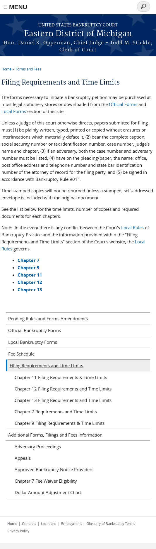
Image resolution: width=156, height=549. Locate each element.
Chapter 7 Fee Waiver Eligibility (46, 481)
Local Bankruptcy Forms (32, 342)
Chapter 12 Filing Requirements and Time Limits (63, 389)
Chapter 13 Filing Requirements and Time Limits (63, 400)
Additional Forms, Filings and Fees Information (55, 435)
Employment (71, 523)
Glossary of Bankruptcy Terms (110, 523)
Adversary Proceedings (38, 446)
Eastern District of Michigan (78, 34)
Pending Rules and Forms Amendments (48, 318)
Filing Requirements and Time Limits (46, 365)
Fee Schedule (21, 354)
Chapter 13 (30, 290)
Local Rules (132, 227)
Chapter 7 (29, 260)
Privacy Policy (18, 530)
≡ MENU (15, 7)
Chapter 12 (30, 282)
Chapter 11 (30, 275)
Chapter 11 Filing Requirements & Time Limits (61, 377)
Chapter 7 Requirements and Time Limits (56, 412)
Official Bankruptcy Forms (34, 330)
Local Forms (13, 111)
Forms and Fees (28, 69)
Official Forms (123, 104)
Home (6, 69)
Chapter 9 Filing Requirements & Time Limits (59, 423)
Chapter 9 (29, 268)
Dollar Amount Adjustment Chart (48, 492)
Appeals (23, 458)
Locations (48, 523)
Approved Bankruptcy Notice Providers (54, 469)
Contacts (29, 523)
